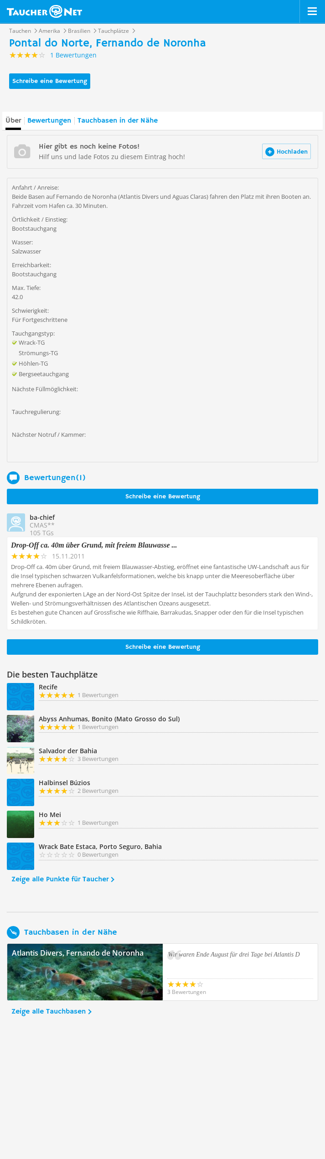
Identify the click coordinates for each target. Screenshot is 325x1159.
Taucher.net (44, 11)
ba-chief (42, 517)
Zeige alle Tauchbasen (48, 1011)
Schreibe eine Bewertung (49, 81)
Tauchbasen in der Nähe (117, 120)
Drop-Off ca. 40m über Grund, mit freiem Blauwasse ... (94, 545)
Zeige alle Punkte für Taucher (59, 879)
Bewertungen (49, 120)
